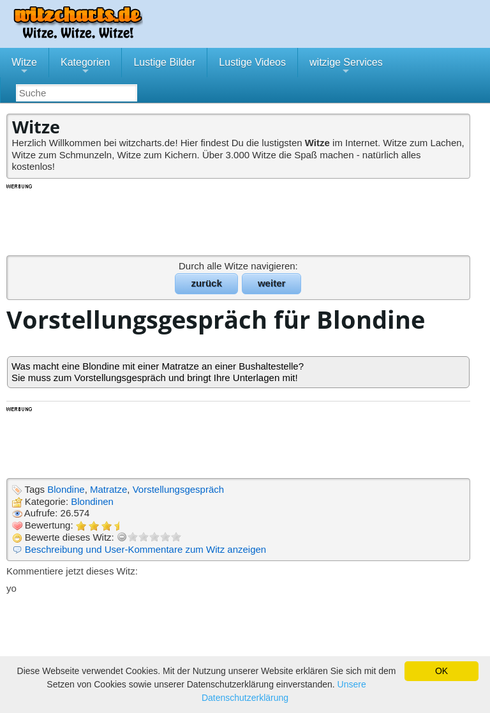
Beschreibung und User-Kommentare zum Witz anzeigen (146, 549)
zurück (206, 283)
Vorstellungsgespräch (178, 489)
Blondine (65, 489)
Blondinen (92, 501)
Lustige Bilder (164, 62)
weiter (271, 283)
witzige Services (346, 67)
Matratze (108, 489)
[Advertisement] (239, 219)
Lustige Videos (252, 62)
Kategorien (85, 67)
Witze (24, 67)
